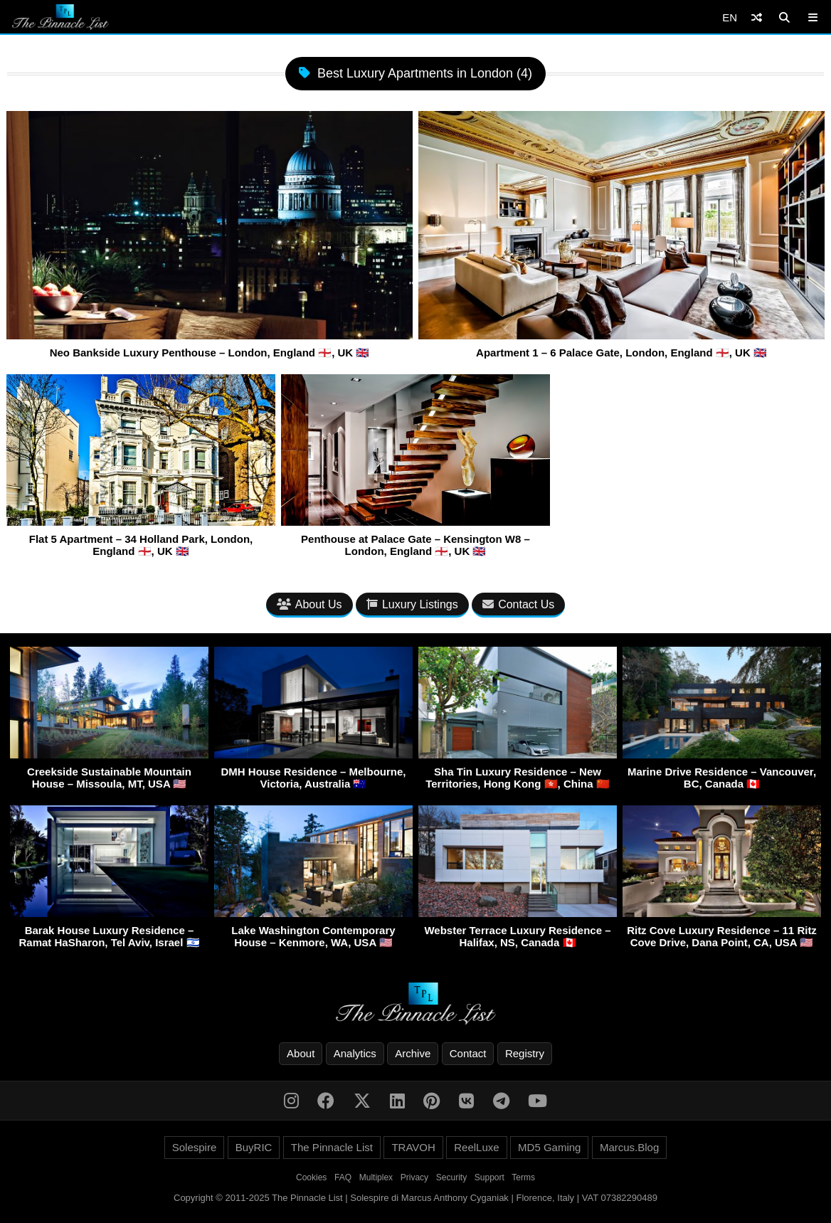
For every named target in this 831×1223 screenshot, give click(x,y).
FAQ (342, 1177)
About (300, 1053)
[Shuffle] (756, 17)
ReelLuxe (476, 1147)
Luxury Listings (412, 604)
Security (451, 1177)
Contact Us (518, 604)
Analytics (355, 1053)
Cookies (311, 1177)
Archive (412, 1053)
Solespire (194, 1147)
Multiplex (376, 1177)
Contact (468, 1053)
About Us (309, 604)
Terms (523, 1177)
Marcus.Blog (629, 1147)
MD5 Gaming (549, 1147)
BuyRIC (253, 1147)
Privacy (414, 1177)
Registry (524, 1053)
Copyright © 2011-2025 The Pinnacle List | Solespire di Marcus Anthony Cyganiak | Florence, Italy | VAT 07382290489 (415, 1197)
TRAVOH (413, 1147)
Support (489, 1177)
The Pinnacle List (332, 1147)
